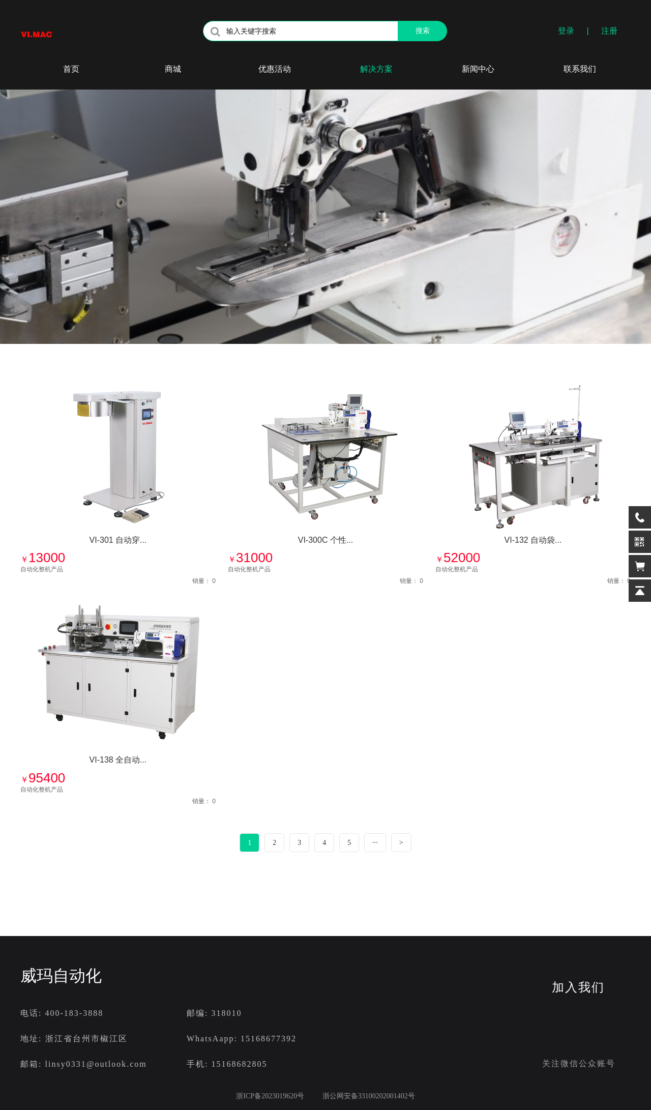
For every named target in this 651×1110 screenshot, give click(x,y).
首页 (71, 69)
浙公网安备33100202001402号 (363, 1096)
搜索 (423, 30)
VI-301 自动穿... (118, 540)
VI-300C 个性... (325, 540)
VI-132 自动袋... (533, 540)
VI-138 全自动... (118, 759)
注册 (609, 30)
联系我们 (580, 69)
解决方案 (376, 69)
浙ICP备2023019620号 (270, 1096)
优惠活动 (274, 69)
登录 (566, 30)
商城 (173, 69)
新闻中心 (478, 69)
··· (375, 842)
